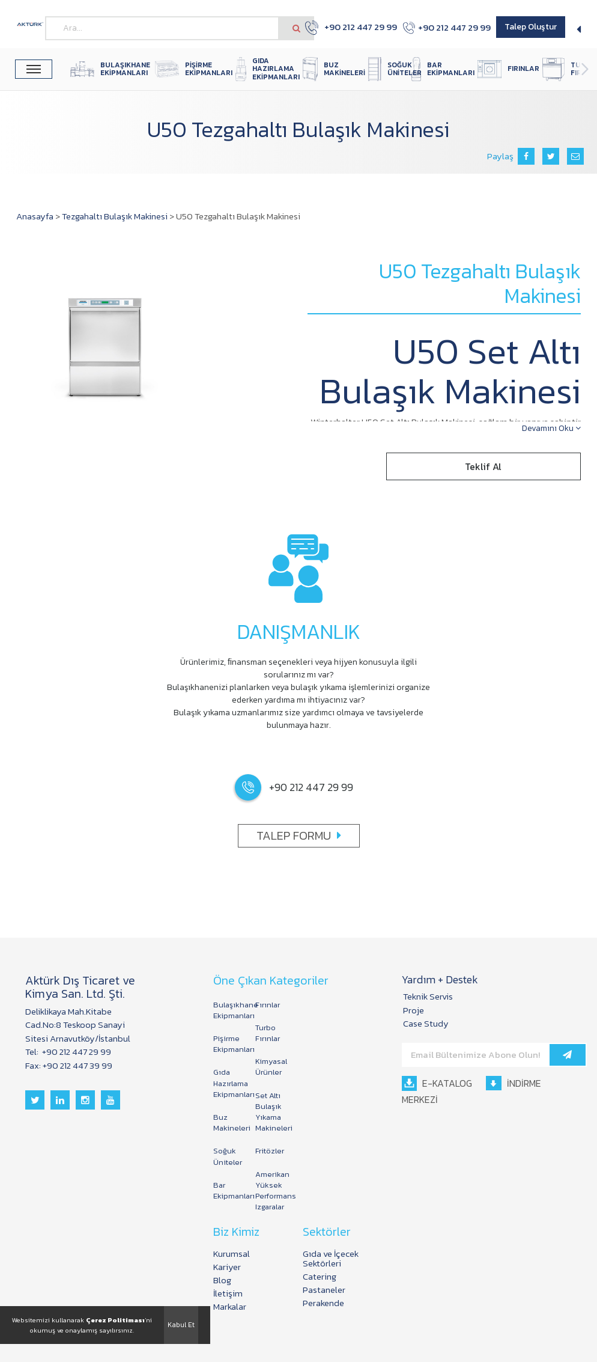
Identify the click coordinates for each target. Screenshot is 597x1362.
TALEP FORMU (298, 835)
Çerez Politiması (115, 1320)
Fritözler (269, 1150)
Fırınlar (267, 1004)
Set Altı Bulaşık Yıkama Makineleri (270, 1112)
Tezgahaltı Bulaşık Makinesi (115, 216)
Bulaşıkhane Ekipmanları (228, 1010)
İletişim (228, 1293)
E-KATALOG (437, 1083)
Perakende (323, 1303)
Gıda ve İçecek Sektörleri (331, 1258)
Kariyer (227, 1267)
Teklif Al (483, 466)
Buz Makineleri (228, 1122)
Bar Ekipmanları (228, 1190)
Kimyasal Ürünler (270, 1066)
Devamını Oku (551, 428)
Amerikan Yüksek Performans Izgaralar (270, 1190)
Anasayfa (34, 216)
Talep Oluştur (531, 26)
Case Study (426, 1023)
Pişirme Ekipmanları (228, 1044)
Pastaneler (324, 1289)
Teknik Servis (428, 996)
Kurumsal (231, 1253)
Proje (413, 1010)
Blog (222, 1280)
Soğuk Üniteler (227, 1156)
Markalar (229, 1306)
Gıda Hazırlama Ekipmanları (228, 1082)
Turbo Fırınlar (267, 1033)
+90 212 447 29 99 (344, 27)
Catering (319, 1276)
